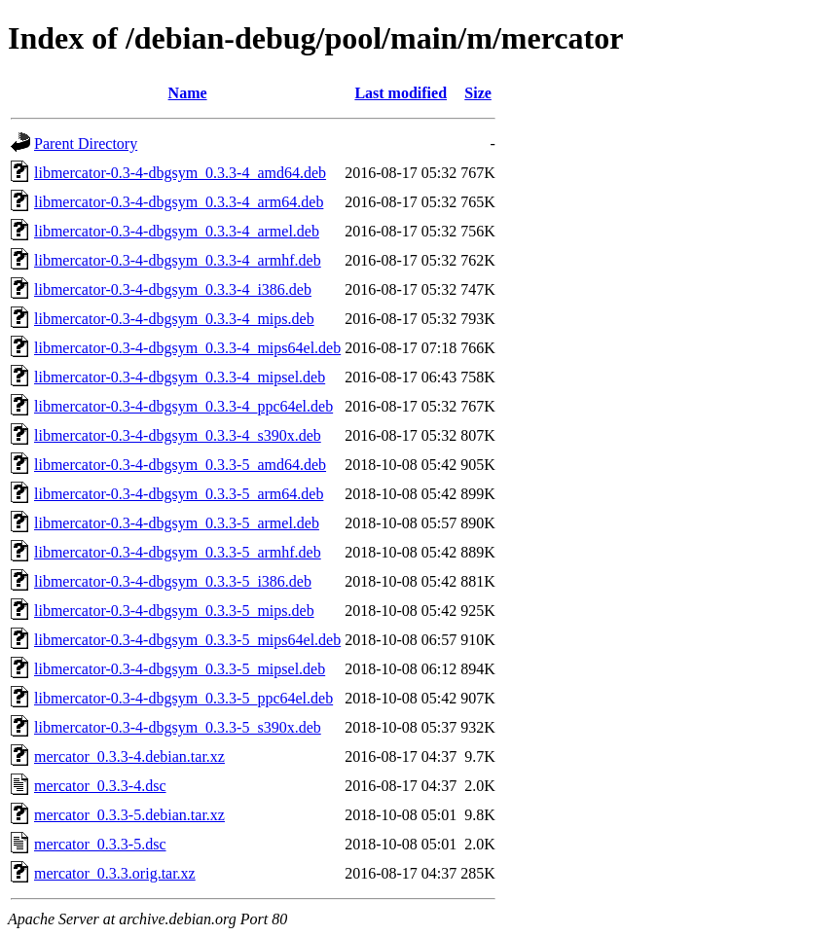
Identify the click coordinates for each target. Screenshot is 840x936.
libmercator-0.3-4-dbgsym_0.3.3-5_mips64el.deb (187, 639)
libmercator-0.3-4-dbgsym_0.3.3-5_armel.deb (176, 523)
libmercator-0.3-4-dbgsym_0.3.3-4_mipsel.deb (179, 377)
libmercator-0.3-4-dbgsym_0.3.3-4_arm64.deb (178, 202)
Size (478, 93)
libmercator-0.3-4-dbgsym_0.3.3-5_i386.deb (172, 581)
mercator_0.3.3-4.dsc (100, 785)
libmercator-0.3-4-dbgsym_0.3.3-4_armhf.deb (177, 260)
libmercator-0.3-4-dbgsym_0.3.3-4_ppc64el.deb (183, 406)
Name (187, 93)
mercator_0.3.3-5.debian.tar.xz (129, 815)
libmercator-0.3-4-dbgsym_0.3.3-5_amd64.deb (180, 464)
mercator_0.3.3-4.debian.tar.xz (129, 756)
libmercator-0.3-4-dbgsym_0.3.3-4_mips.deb (174, 318)
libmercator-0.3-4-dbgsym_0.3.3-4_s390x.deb (177, 435)
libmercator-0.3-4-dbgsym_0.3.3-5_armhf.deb (177, 552)
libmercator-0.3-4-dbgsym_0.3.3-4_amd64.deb (180, 172)
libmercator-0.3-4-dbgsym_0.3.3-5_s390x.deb (177, 727)
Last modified (400, 93)
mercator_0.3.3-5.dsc (100, 844)
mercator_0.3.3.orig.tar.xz (115, 873)
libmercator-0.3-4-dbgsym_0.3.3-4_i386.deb (172, 289)
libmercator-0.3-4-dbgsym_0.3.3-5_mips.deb (174, 610)
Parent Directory (85, 143)
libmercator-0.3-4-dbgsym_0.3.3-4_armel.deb (176, 231)
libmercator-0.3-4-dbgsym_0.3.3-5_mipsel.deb (179, 669)
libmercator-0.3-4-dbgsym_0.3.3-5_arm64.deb (178, 494)
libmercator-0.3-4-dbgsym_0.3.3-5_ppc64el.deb (183, 698)
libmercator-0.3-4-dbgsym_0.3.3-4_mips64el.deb (187, 348)
